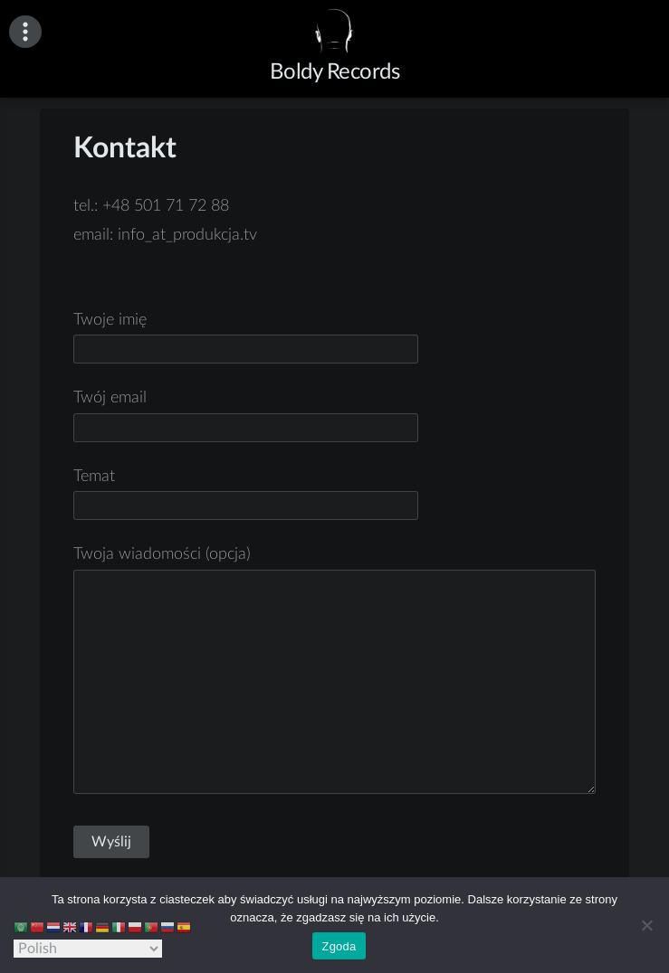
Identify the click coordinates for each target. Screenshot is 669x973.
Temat (245, 491)
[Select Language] (88, 949)
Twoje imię (245, 335)
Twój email (245, 413)
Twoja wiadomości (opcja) (334, 672)
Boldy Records (335, 72)
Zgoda (338, 946)
